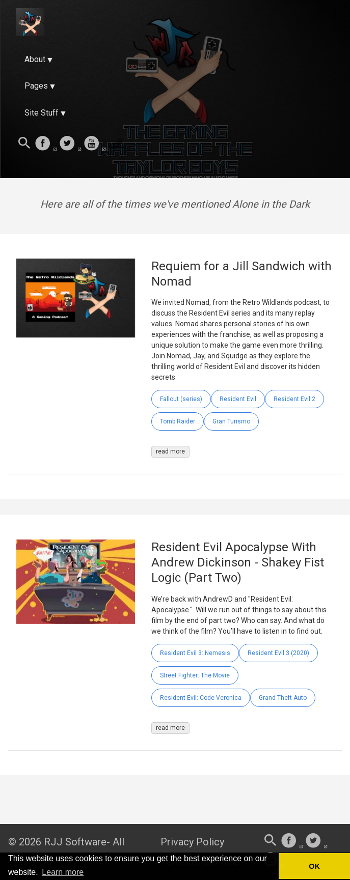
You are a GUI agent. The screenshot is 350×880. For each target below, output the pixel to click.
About (34, 59)
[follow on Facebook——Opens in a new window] (46, 144)
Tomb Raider (177, 421)
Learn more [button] (63, 872)
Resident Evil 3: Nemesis (195, 653)
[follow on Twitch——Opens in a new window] (119, 144)
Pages (36, 86)
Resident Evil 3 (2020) (278, 653)
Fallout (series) (181, 399)
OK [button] (314, 866)
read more (170, 451)
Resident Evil (238, 399)
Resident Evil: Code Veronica (200, 697)
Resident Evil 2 (294, 399)
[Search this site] (24, 144)
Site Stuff (41, 113)
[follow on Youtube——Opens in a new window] (95, 144)
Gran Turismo (231, 421)
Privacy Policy (192, 842)
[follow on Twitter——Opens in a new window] (70, 144)
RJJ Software (75, 842)
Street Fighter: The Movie (195, 675)
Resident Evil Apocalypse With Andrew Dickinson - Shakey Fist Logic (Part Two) (237, 562)
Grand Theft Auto (283, 697)
